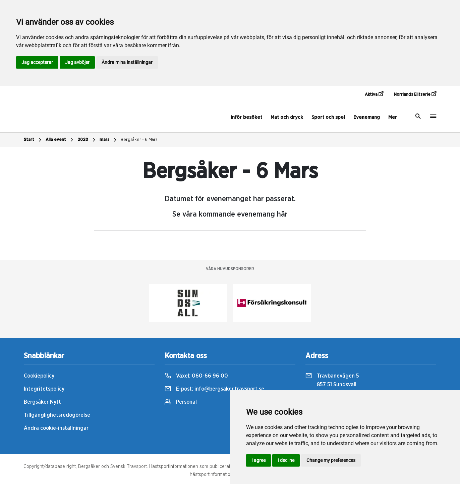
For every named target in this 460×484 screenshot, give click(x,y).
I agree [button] (258, 460)
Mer (392, 117)
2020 (87, 140)
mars (109, 140)
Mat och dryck (287, 117)
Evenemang (366, 117)
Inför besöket (246, 117)
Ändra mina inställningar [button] (127, 62)
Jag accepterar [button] (37, 62)
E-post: (214, 389)
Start (33, 140)
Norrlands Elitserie (415, 94)
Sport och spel (328, 117)
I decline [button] (286, 460)
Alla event (60, 140)
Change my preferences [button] (330, 460)
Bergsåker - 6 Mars (139, 140)
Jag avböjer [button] (77, 62)
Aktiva (374, 94)
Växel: (196, 376)
